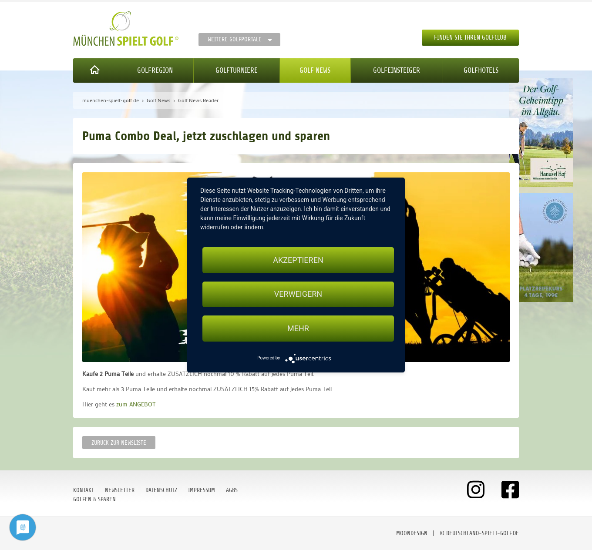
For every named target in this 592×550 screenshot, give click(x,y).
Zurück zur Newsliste (118, 442)
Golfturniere (236, 70)
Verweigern (298, 294)
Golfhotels (481, 70)
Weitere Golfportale (235, 39)
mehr (298, 328)
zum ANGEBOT (136, 404)
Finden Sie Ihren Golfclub (470, 37)
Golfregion (155, 70)
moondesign (411, 533)
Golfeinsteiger (396, 70)
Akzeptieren (298, 260)
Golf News (314, 70)
